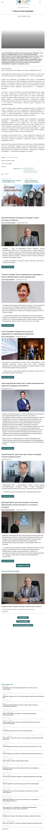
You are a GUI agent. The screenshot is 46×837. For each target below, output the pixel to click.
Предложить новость (28, 168)
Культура (5, 814)
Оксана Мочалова (10, 223)
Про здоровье (23, 617)
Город (8, 789)
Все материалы (5, 611)
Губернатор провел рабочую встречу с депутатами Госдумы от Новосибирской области (20, 705)
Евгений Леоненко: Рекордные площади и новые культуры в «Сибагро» (21, 606)
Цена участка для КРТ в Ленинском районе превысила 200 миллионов (22, 823)
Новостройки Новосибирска (23, 625)
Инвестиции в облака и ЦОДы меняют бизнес (16, 760)
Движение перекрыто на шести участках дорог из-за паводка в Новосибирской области (21, 800)
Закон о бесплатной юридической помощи (32, 181)
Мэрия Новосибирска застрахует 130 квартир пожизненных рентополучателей (19, 714)
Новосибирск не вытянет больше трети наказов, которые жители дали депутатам (23, 738)
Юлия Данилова (9, 279)
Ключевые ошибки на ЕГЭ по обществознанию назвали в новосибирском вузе (23, 697)
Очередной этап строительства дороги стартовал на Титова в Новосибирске (20, 791)
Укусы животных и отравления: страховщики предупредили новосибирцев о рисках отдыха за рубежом (20, 808)
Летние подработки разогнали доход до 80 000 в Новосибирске (21, 783)
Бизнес (4, 759)
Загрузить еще (23, 565)
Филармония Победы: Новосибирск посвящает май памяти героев (22, 816)
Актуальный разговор (23, 7)
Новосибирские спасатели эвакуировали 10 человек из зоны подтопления (20, 688)
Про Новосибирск (23, 621)
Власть (4, 703)
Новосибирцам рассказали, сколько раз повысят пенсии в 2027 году (22, 746)
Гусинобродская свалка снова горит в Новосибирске (17, 730)
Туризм (10, 720)
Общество (5, 686)
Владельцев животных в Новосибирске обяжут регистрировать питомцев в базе (21, 768)
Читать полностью (8, 267)
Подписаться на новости (30, 171)
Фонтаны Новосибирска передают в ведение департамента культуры (22, 776)
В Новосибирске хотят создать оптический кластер (11, 181)
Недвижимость (10, 821)
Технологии (9, 759)
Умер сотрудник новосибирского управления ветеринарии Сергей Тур (22, 753)
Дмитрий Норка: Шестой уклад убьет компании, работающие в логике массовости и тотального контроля (19, 504)
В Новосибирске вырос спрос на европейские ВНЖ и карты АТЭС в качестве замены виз (21, 722)
